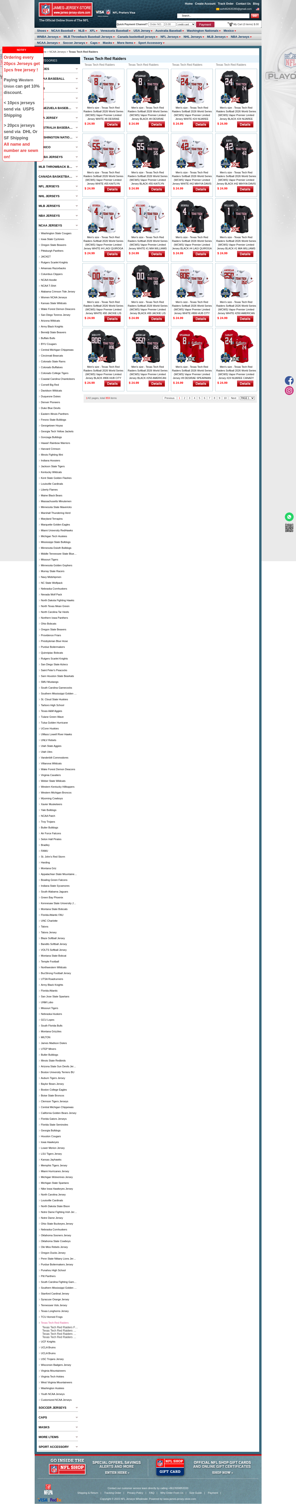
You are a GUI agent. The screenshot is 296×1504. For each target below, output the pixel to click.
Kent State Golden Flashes (56, 478)
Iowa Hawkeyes (50, 1142)
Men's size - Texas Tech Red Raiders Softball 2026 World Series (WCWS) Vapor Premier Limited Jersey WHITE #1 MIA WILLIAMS (148, 243)
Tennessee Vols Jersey (54, 1305)
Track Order (226, 3)
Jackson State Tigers (53, 466)
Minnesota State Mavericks (56, 507)
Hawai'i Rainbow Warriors (55, 443)
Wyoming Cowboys (52, 798)
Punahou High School (53, 1270)
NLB (81, 30)
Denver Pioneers (50, 402)
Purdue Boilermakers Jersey (57, 1264)
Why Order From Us (171, 1492)
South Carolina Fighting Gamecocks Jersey (59, 1282)
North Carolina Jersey (53, 1194)
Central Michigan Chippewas (57, 349)
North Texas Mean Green (55, 606)
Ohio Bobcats (48, 623)
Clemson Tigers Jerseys (54, 1101)
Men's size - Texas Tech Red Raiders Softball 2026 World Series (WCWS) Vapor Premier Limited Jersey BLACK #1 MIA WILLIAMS (236, 243)
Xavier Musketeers (51, 804)
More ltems (125, 43)
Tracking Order (112, 1492)
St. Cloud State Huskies (54, 699)
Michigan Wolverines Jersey (57, 1177)
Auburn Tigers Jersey (53, 1078)
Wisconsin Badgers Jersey (56, 1364)
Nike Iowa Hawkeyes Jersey (57, 1188)
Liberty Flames (49, 489)
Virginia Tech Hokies (52, 1376)
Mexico (229, 30)
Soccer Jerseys (74, 43)
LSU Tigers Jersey (51, 1153)
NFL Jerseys (169, 36)
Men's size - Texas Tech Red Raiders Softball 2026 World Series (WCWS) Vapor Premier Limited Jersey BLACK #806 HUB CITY (103, 372)
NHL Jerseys (193, 36)
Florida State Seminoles (54, 1124)
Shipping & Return (87, 1492)
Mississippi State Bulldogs (56, 542)
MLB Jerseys (216, 36)
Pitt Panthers (48, 1276)
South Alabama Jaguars (54, 891)
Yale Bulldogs (48, 810)
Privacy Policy (135, 1492)
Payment (213, 1492)
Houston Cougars (51, 1136)
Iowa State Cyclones (52, 239)
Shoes (41, 30)
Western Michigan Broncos (56, 792)
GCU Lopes (47, 1019)
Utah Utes (46, 751)
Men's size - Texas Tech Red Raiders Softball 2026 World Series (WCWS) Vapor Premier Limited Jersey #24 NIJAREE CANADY (236, 372)
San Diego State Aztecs (54, 664)
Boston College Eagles (54, 1089)
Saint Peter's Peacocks (54, 670)
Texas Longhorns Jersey (55, 1311)
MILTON (46, 1037)
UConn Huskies (50, 728)
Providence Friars (51, 635)
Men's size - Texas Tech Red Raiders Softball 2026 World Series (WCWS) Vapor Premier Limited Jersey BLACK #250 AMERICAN (148, 372)
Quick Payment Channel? (132, 24)
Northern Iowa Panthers (54, 617)
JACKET (46, 256)
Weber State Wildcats (53, 780)
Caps (94, 43)
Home (189, 3)
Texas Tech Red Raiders (55, 1322)
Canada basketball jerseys (137, 36)
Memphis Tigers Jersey (54, 1165)
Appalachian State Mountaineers (59, 874)
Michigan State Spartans (55, 1182)
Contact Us (243, 3)
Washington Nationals (202, 30)
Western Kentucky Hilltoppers (58, 786)
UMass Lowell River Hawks (56, 734)
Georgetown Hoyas (52, 425)
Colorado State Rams (53, 361)
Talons (44, 926)
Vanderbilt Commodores (54, 757)
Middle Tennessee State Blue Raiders (59, 553)
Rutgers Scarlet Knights (54, 262)
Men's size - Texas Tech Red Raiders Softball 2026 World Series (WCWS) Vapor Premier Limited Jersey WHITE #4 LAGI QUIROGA (103, 243)
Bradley (45, 845)
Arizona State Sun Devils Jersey (59, 1066)
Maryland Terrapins (52, 518)
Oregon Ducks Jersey (53, 1252)
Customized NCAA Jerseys (56, 1399)
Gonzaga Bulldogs (51, 437)
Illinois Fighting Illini (52, 454)
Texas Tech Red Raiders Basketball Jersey (186, 65)
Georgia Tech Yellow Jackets (57, 431)
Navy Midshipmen (51, 577)
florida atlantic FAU (52, 914)
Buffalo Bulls (48, 338)
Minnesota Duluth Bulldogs (56, 547)
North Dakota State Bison (55, 1206)
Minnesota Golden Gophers (56, 565)
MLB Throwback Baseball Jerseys (88, 36)
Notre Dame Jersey (52, 1217)
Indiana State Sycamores (55, 885)
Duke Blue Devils (51, 408)
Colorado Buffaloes (52, 367)
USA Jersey (141, 30)
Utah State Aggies (51, 746)
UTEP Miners (48, 1048)
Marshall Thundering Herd (56, 513)
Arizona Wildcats (50, 320)
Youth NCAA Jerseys (53, 1394)
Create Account (205, 3)
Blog (256, 3)
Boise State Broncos (52, 1095)
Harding (45, 862)
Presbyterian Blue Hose (54, 641)
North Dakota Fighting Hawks (57, 600)
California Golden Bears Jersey (58, 1113)
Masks (107, 43)
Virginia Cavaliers (51, 775)
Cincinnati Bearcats (52, 355)
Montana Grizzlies (51, 1031)
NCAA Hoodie (49, 279)
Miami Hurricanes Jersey (55, 1171)
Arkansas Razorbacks (53, 268)
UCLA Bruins (48, 1347)
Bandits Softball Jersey (54, 944)
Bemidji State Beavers (53, 332)
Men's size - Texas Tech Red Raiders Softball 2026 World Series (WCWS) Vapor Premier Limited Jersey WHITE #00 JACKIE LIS (103, 308)
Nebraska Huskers (51, 1014)
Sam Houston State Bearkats (57, 676)
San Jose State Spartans (55, 996)
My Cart (246, 24)
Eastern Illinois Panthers (55, 413)
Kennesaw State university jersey (59, 903)
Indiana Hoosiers (50, 460)
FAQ (151, 1492)
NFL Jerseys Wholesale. (134, 1498)
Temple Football (50, 961)
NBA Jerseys (240, 36)
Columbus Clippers (52, 274)
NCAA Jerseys (47, 43)
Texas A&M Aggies (51, 711)
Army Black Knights (52, 326)
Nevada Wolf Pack (51, 594)
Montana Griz (48, 868)
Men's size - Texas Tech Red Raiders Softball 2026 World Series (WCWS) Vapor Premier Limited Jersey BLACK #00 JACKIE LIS (148, 308)
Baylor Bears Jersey (52, 1083)
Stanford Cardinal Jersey (55, 1293)
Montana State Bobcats (54, 909)
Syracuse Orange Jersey (55, 1299)
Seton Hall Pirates (51, 839)
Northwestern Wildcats (54, 967)
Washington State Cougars (56, 233)
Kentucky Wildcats (51, 472)
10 (225, 398)
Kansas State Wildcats (54, 303)
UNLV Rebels (48, 740)
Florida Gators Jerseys (54, 1118)
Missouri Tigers (49, 559)
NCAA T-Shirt (48, 285)
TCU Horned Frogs (52, 1316)
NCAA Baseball (62, 30)
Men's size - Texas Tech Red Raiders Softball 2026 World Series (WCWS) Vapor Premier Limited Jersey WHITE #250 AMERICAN (236, 308)
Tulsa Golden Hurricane (54, 722)
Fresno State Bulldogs (53, 419)
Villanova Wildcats (51, 763)
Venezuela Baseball (114, 30)
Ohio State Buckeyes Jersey (57, 1223)
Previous (169, 398)
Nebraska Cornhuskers (54, 588)
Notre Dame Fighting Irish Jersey (59, 1212)
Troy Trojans (48, 821)
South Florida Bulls (51, 1025)
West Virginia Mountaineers (56, 1382)
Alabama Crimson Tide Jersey (58, 291)
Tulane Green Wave (52, 716)
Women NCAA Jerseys (54, 297)
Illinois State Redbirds (53, 1060)
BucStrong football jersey (56, 973)
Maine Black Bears (51, 495)
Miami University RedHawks (57, 530)
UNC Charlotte (49, 920)
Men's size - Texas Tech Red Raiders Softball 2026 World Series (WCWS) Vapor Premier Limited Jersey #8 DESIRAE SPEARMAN (192, 372)
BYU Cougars (49, 344)
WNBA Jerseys (47, 36)
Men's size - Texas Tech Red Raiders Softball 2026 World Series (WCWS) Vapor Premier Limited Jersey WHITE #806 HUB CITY (192, 308)
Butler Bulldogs (49, 827)
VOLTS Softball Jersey (54, 949)
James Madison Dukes (54, 1043)
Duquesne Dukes (51, 396)
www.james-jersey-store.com (179, 1498)
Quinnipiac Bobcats (52, 652)
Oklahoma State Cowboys (56, 1241)
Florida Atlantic (49, 990)
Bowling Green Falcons (54, 880)
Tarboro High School (52, 705)
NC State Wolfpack (52, 582)
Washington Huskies (52, 1388)
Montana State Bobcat (53, 955)
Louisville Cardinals (52, 483)
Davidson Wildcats (51, 390)
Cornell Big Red (50, 384)
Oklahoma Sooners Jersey (56, 1235)
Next (233, 398)
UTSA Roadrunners (52, 979)
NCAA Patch (48, 815)
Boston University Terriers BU (57, 1072)
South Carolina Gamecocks (56, 687)
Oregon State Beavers (53, 245)
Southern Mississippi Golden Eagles (59, 693)
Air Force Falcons (51, 833)
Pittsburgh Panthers (52, 250)
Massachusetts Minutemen (56, 501)
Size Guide (195, 1492)
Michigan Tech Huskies (54, 536)
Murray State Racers (53, 571)
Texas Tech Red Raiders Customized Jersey (230, 65)
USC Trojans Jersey (52, 1359)
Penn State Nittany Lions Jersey (59, 1258)
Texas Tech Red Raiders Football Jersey (98, 65)
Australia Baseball (168, 30)
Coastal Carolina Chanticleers (58, 379)
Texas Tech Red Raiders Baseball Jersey (142, 65)
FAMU (44, 850)
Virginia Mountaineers (53, 1370)
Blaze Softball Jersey (53, 938)
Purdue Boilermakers (53, 647)
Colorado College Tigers (54, 373)
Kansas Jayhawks (51, 1159)
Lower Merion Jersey (53, 1148)
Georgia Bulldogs (51, 1130)
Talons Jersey (49, 932)
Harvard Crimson (50, 448)
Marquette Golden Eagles (55, 524)
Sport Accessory (150, 43)
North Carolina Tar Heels (55, 612)
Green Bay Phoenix (52, 897)
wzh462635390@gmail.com (236, 8)
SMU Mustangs (49, 681)
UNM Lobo (47, 1002)
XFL (92, 30)
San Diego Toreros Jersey (55, 314)
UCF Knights (48, 1341)
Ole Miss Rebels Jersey (54, 1247)
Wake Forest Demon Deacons (58, 309)
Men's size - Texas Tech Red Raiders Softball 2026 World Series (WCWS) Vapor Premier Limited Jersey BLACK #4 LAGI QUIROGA (192, 243)
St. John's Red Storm (53, 856)
